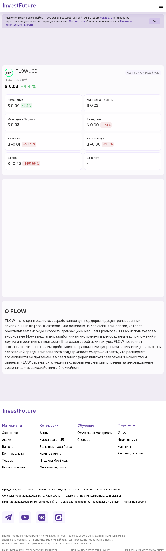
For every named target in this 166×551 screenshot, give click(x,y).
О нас (122, 433)
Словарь (83, 440)
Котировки (49, 425)
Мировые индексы (53, 467)
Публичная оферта (134, 501)
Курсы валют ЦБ (52, 440)
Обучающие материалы (94, 433)
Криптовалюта (13, 454)
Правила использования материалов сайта (29, 501)
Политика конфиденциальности (59, 489)
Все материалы (13, 467)
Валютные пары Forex (56, 447)
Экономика (10, 433)
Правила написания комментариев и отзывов (93, 495)
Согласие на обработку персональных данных (90, 501)
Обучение (85, 425)
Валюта (7, 447)
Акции (6, 440)
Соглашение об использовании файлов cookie (31, 495)
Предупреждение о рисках (19, 489)
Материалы (12, 425)
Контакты (125, 446)
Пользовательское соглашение (102, 489)
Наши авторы (127, 439)
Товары (7, 460)
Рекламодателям (130, 453)
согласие (106, 18)
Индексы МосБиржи (54, 460)
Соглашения (76, 21)
